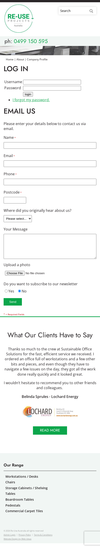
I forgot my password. (31, 99)
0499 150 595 (31, 41)
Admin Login (10, 539)
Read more (50, 435)
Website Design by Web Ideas (17, 543)
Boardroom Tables (19, 504)
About (20, 59)
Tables (10, 498)
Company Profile (37, 59)
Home (10, 59)
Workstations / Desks (21, 481)
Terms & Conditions (43, 539)
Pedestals (12, 510)
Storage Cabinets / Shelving (26, 493)
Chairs (10, 487)
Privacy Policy (25, 539)
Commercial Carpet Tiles (24, 516)
